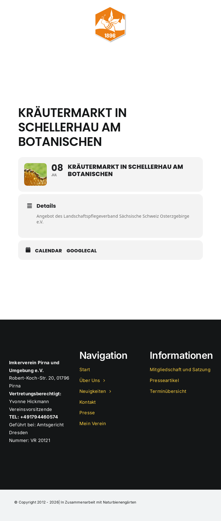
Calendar (48, 251)
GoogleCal (81, 251)
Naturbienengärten (119, 502)
